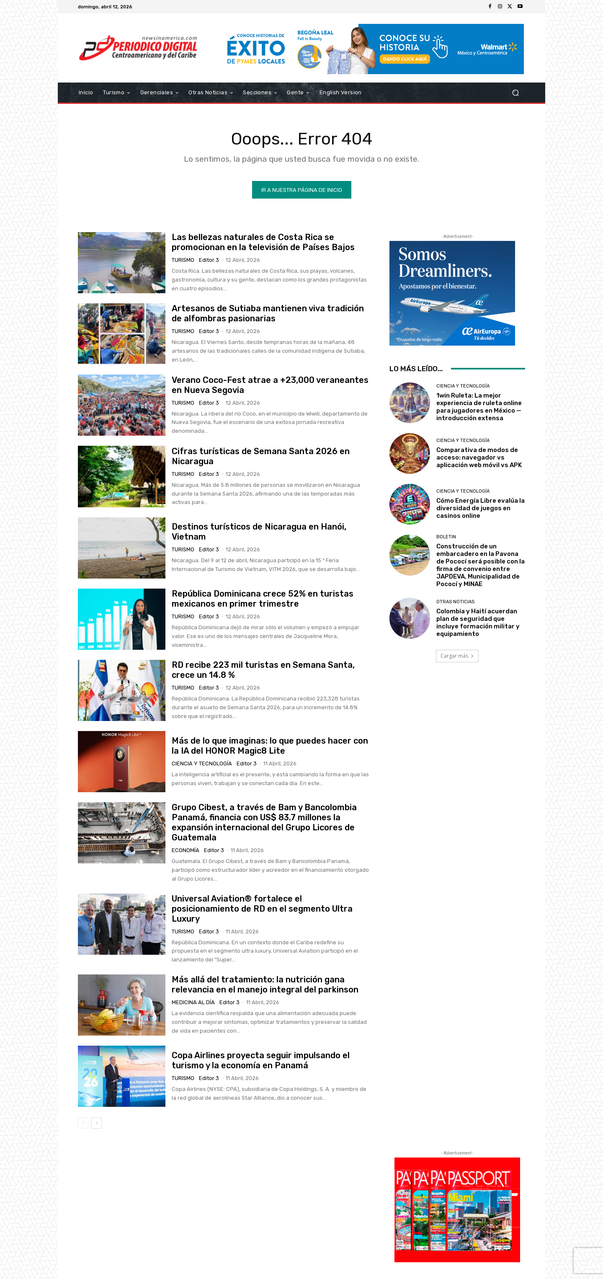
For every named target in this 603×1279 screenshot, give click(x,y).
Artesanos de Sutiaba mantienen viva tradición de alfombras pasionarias (268, 313)
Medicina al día (193, 1002)
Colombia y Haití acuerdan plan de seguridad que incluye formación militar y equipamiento (478, 622)
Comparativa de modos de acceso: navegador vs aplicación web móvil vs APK (479, 457)
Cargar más (457, 655)
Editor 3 (209, 260)
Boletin (446, 537)
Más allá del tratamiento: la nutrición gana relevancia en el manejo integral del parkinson (265, 984)
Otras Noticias (455, 601)
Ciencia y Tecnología (202, 763)
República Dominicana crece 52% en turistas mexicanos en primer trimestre (262, 599)
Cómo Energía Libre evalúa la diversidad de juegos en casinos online (480, 508)
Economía (185, 850)
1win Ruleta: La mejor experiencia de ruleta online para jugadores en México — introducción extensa (479, 407)
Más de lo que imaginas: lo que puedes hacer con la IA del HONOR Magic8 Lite (270, 746)
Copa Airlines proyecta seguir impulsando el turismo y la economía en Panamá (261, 1060)
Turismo (183, 260)
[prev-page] (83, 1123)
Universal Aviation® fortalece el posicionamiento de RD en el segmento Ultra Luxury (262, 909)
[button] (515, 93)
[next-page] (96, 1123)
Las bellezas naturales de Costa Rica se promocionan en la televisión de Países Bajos (263, 242)
